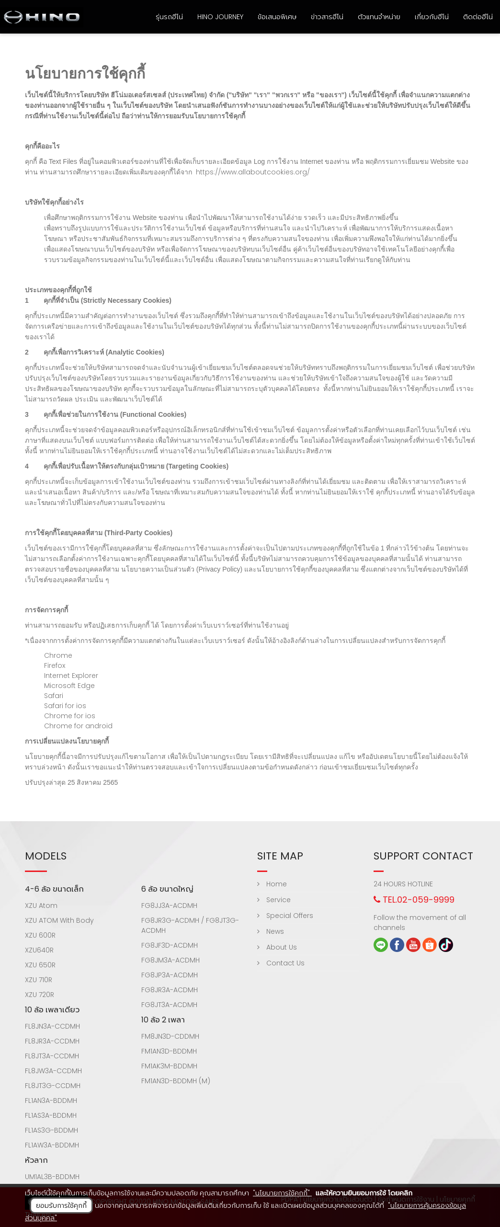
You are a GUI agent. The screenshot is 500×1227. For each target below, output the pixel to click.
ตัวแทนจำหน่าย (379, 17)
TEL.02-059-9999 (414, 900)
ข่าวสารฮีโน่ (327, 17)
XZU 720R (39, 994)
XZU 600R (40, 935)
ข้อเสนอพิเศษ (277, 17)
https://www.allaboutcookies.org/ (253, 172)
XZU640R (39, 950)
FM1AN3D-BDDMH (169, 1051)
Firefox (54, 665)
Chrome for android (78, 726)
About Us (277, 947)
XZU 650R (40, 965)
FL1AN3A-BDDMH (51, 1100)
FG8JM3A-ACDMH (170, 960)
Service (274, 900)
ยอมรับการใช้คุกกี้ (61, 1205)
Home (272, 884)
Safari (53, 695)
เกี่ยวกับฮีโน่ (432, 17)
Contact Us (281, 963)
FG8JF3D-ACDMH (169, 945)
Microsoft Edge (69, 685)
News (270, 931)
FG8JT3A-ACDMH (169, 1004)
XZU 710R (38, 980)
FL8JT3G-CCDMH (52, 1085)
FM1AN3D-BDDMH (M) (175, 1081)
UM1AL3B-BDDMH (52, 1176)
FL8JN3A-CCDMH (52, 1026)
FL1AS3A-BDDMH (51, 1115)
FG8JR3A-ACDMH (169, 990)
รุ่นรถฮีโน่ (169, 17)
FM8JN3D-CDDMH (170, 1036)
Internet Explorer (71, 675)
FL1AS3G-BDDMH (51, 1130)
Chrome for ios (69, 716)
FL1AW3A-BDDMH (52, 1145)
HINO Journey (220, 17)
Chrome (58, 655)
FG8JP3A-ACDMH (169, 975)
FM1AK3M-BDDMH (169, 1066)
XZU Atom (41, 905)
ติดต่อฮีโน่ (478, 17)
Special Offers (285, 915)
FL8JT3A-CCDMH (52, 1056)
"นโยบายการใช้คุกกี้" (282, 1193)
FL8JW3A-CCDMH (53, 1071)
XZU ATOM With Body (59, 920)
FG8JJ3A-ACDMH (169, 905)
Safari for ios (65, 706)
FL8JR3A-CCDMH (52, 1041)
